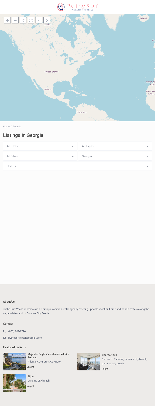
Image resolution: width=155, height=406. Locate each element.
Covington (56, 361)
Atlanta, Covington (38, 361)
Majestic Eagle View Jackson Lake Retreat (48, 356)
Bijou (31, 376)
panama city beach (113, 363)
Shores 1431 (109, 354)
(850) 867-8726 (17, 331)
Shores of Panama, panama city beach (124, 359)
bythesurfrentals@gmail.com (25, 337)
